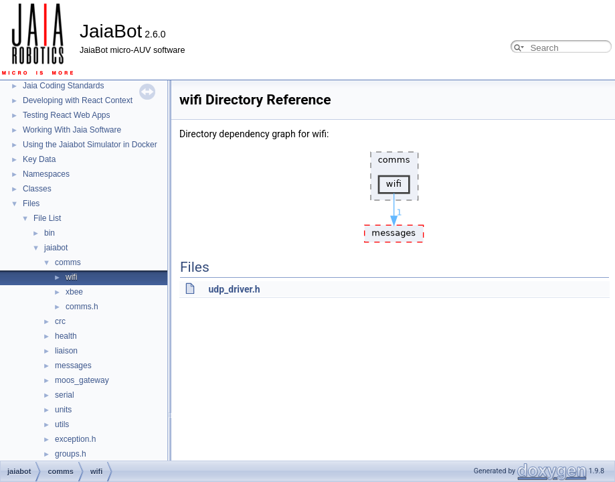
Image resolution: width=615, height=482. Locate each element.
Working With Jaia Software (72, 130)
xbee (74, 292)
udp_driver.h (234, 289)
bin (49, 233)
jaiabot (56, 247)
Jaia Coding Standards (63, 85)
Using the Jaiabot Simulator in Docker (90, 144)
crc (60, 321)
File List (47, 218)
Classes (37, 188)
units (63, 409)
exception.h (75, 439)
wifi (71, 277)
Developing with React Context (78, 100)
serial (64, 395)
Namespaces (46, 174)
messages (73, 365)
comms (68, 262)
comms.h (82, 306)
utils (62, 424)
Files (31, 203)
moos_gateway (82, 380)
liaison (66, 350)
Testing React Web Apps (66, 115)
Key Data (39, 159)
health (66, 336)
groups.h (70, 454)
